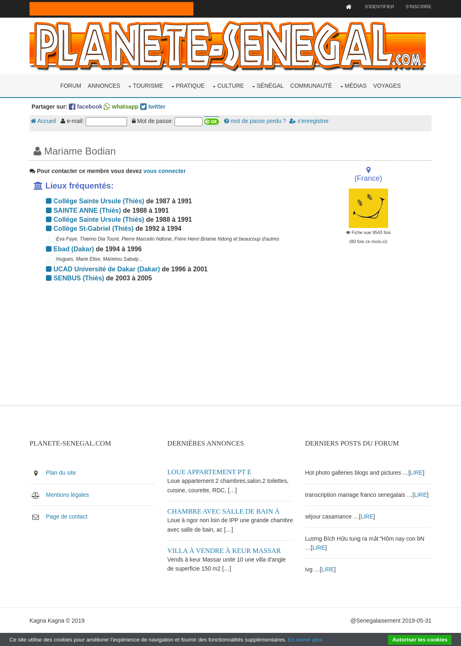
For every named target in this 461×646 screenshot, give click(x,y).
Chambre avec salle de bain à (224, 511)
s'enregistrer (309, 121)
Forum (70, 85)
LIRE (417, 472)
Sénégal (270, 85)
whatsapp (121, 106)
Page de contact (67, 516)
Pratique (190, 85)
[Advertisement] (161, 346)
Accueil (44, 121)
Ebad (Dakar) (71, 248)
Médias (356, 85)
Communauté (311, 85)
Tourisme (148, 85)
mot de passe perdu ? (255, 121)
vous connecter (165, 170)
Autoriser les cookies (419, 640)
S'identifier (378, 6)
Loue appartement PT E (210, 471)
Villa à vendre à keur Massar (225, 550)
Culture (230, 85)
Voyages (387, 85)
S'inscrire (418, 6)
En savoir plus (305, 640)
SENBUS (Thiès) (76, 278)
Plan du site (62, 472)
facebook (86, 106)
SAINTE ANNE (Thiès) (84, 210)
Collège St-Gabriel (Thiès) (90, 228)
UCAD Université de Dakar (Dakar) (104, 268)
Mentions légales (68, 494)
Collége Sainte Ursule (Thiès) (96, 201)
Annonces (104, 85)
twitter (153, 106)
